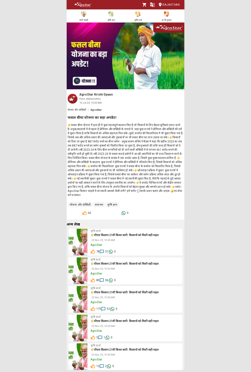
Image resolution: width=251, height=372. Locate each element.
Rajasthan (168, 4)
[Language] (152, 5)
